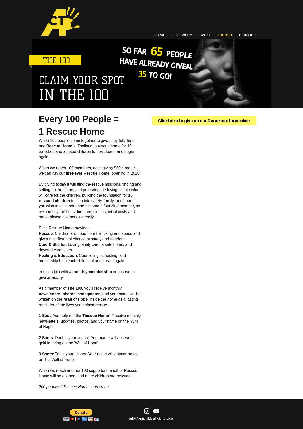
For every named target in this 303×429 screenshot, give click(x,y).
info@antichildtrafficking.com (151, 418)
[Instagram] (146, 411)
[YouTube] (156, 411)
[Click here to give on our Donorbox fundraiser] (204, 120)
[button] (81, 415)
